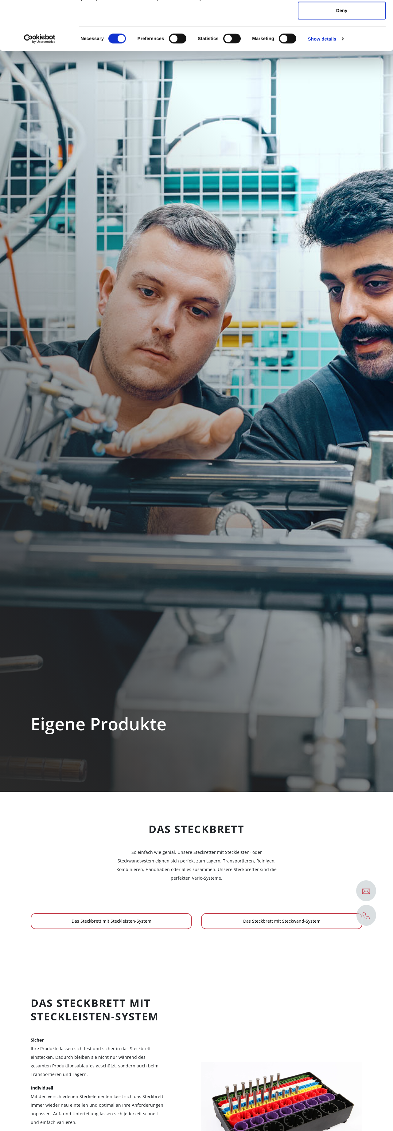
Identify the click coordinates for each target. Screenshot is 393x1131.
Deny (342, 56)
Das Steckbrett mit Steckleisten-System (111, 921)
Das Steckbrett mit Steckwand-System (282, 921)
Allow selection (341, 36)
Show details (322, 84)
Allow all (342, 16)
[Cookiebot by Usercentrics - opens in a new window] (40, 84)
